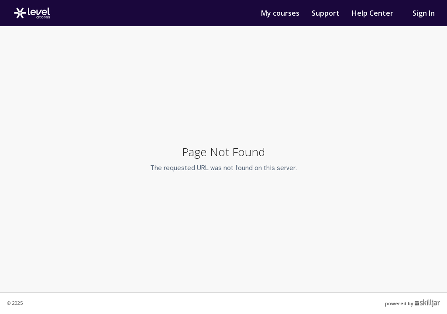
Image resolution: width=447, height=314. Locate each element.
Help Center (372, 13)
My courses (281, 13)
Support (326, 13)
